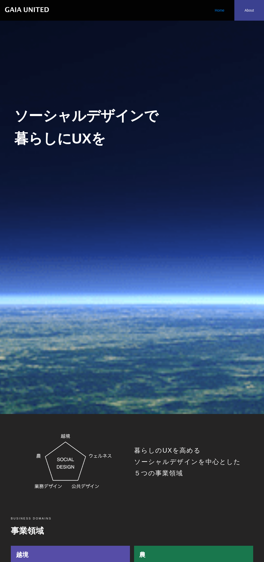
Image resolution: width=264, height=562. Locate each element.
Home (219, 10)
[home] (26, 7)
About (249, 10)
